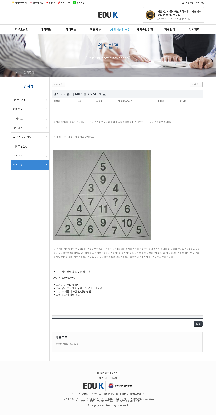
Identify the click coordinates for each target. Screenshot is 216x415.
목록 (198, 323)
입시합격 (194, 29)
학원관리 (169, 29)
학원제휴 (95, 29)
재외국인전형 (145, 29)
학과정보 (71, 29)
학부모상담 (21, 29)
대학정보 (46, 29)
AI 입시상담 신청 (120, 29)
